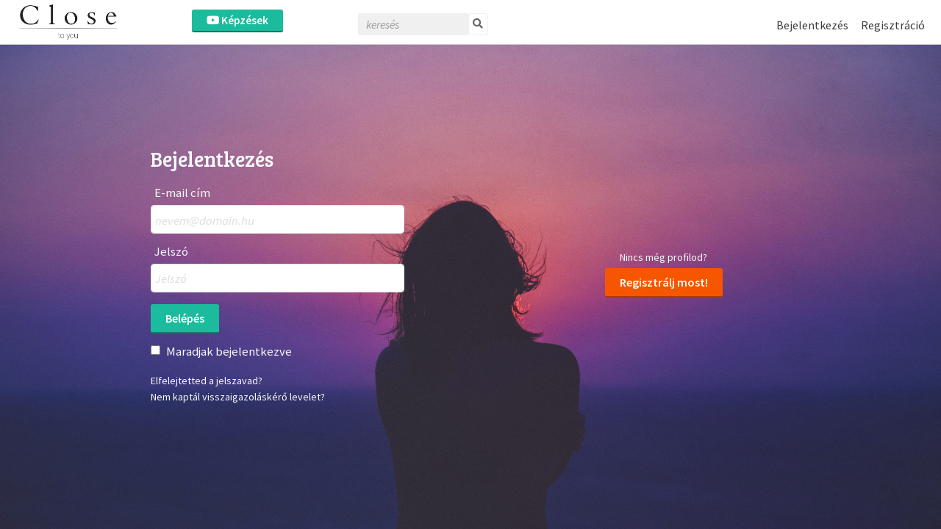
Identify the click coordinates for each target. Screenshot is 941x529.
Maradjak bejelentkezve (229, 351)
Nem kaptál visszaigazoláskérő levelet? (238, 396)
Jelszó (171, 251)
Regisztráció (893, 25)
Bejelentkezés (812, 25)
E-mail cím (182, 193)
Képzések (237, 20)
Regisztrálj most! (664, 282)
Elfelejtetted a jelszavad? (206, 380)
